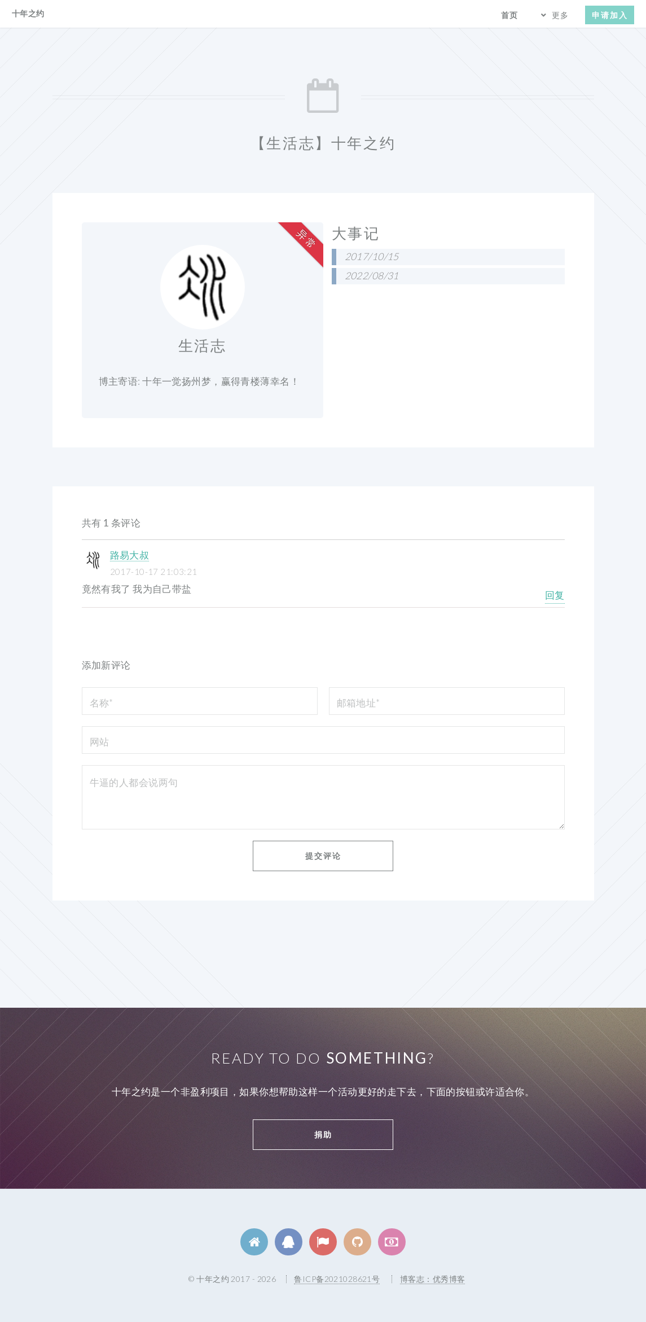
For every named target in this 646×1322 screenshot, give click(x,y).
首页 (509, 15)
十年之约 (28, 13)
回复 (555, 595)
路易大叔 (130, 555)
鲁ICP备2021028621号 (337, 1279)
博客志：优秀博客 (432, 1279)
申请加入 (610, 15)
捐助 (323, 1134)
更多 (560, 15)
